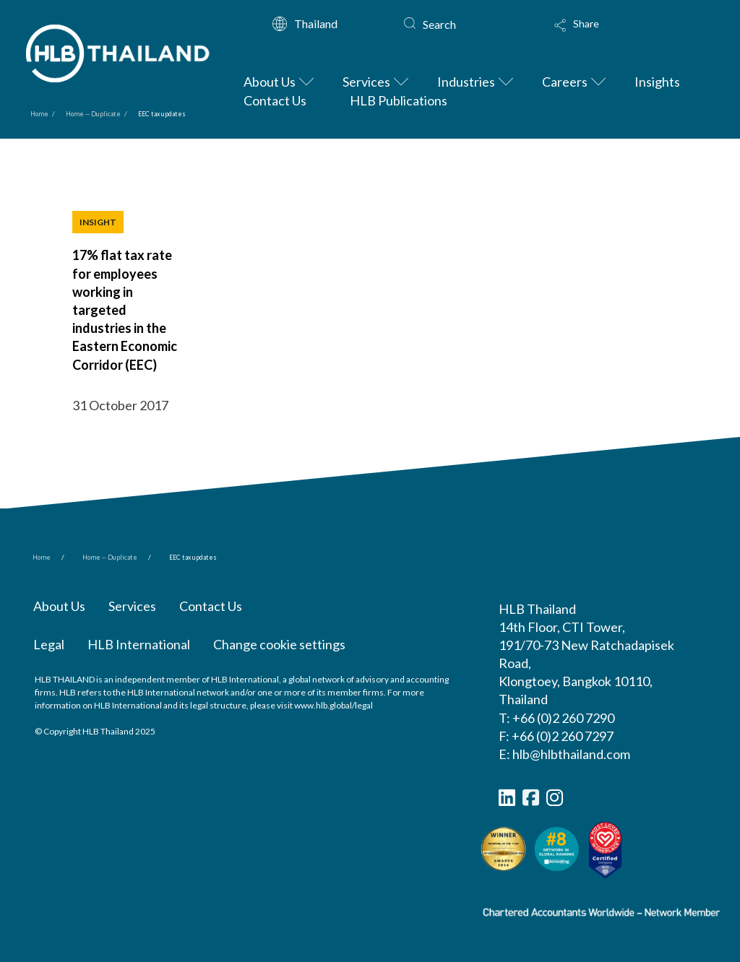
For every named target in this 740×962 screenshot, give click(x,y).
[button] (621, 30)
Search (439, 24)
